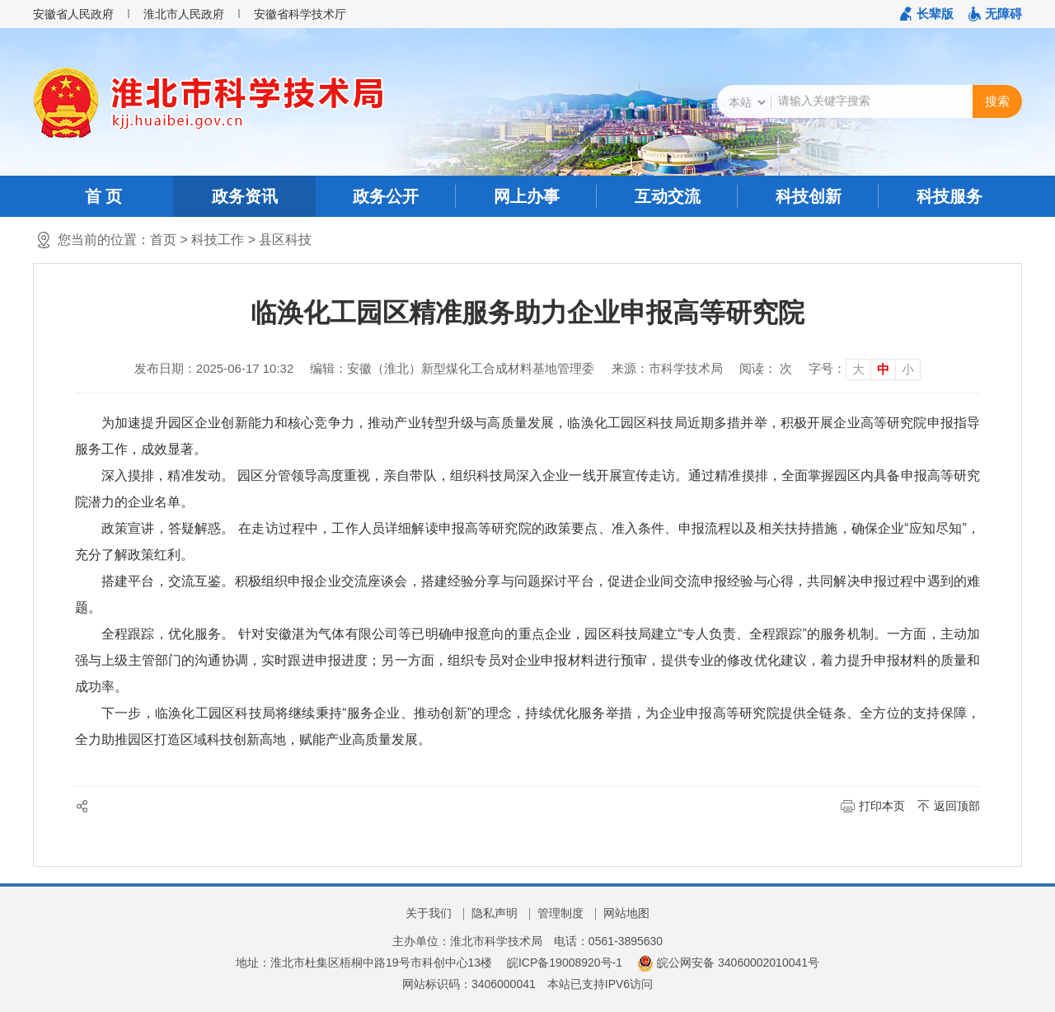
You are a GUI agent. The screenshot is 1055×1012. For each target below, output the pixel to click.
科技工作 (217, 240)
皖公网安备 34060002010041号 (728, 962)
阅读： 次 (765, 368)
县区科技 (285, 240)
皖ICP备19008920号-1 (564, 962)
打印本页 (882, 805)
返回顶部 (957, 805)
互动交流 (668, 196)
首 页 (104, 196)
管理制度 (560, 913)
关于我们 (429, 913)
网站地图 (626, 913)
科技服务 (949, 196)
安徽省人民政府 (73, 14)
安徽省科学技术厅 (300, 14)
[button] (927, 14)
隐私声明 (494, 913)
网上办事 (527, 196)
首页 (163, 240)
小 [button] (908, 369)
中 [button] (883, 369)
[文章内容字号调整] (865, 368)
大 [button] (858, 369)
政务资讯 (245, 196)
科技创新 (809, 196)
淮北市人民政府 (183, 14)
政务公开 (386, 196)
